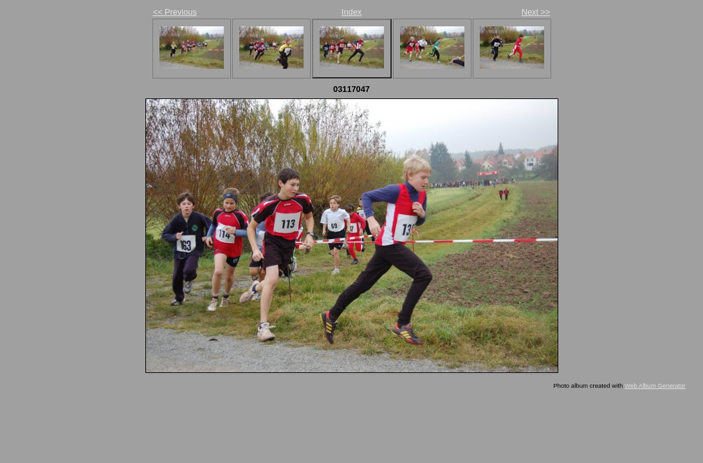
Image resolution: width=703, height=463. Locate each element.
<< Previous (175, 12)
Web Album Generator (655, 385)
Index (351, 12)
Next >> (536, 12)
